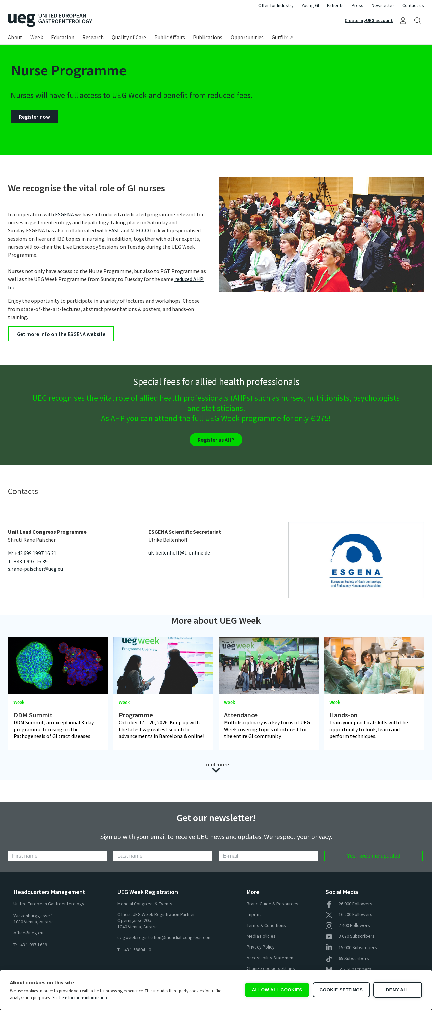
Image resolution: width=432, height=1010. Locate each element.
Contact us (413, 5)
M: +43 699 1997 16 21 (32, 553)
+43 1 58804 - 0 (136, 949)
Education (62, 37)
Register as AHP (216, 439)
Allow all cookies (277, 989)
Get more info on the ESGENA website (61, 333)
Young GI (310, 5)
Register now (34, 116)
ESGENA (65, 214)
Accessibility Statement (271, 958)
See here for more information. (80, 998)
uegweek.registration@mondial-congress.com (164, 937)
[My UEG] (403, 20)
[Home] (112, 20)
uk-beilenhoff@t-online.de (179, 552)
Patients (335, 5)
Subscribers (350, 936)
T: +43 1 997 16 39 (28, 561)
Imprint (254, 914)
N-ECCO (139, 230)
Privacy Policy (261, 947)
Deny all (397, 989)
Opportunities (247, 37)
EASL (114, 230)
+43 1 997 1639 (32, 945)
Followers (349, 904)
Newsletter (383, 5)
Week (36, 37)
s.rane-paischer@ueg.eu (35, 568)
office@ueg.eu (28, 933)
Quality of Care (129, 37)
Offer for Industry (276, 5)
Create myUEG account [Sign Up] (369, 20)
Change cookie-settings (271, 968)
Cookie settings (341, 989)
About (15, 37)
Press (357, 5)
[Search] (418, 20)
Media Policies (261, 936)
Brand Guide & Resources (272, 904)
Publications (207, 37)
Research (93, 37)
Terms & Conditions (266, 925)
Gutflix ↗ (282, 37)
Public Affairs (169, 37)
